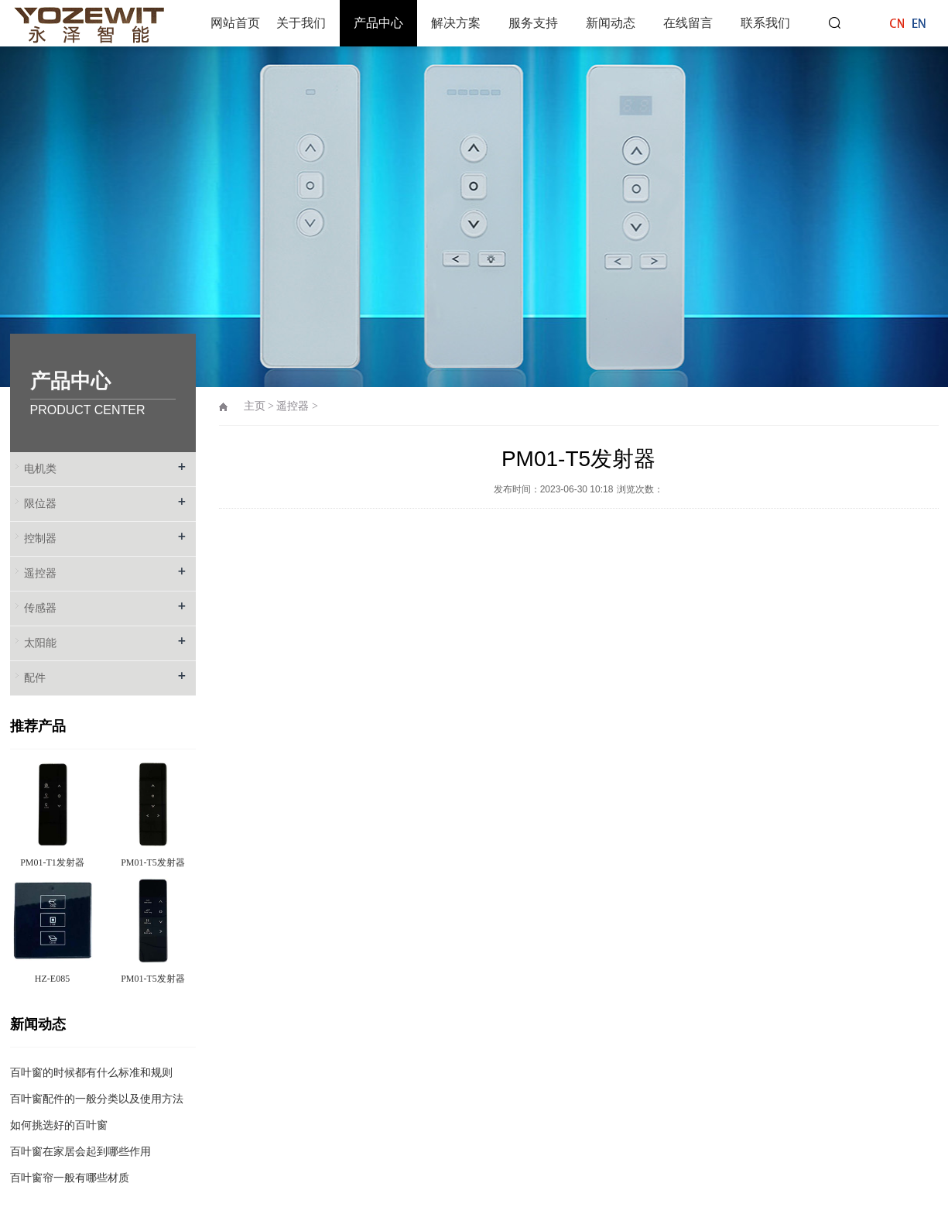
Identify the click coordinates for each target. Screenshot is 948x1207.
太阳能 (40, 643)
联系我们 (765, 22)
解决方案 (456, 22)
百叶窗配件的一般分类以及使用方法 (96, 1099)
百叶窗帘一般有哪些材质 (69, 1178)
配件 (35, 678)
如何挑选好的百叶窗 (59, 1125)
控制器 (40, 538)
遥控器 (40, 573)
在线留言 (688, 22)
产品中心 (378, 22)
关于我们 (301, 22)
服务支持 (533, 22)
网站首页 (235, 22)
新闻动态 (610, 22)
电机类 (40, 469)
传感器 (40, 608)
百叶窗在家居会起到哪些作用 (80, 1151)
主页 (254, 406)
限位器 (40, 503)
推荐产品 (38, 726)
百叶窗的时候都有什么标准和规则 (91, 1072)
